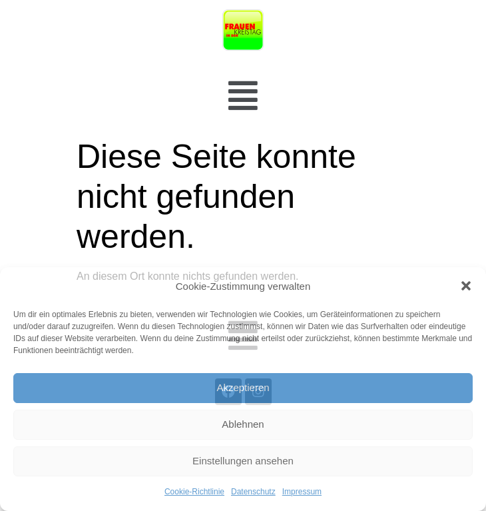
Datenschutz (253, 491)
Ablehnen (243, 424)
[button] (466, 285)
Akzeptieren (242, 387)
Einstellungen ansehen (243, 460)
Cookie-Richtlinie (194, 491)
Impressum (302, 491)
